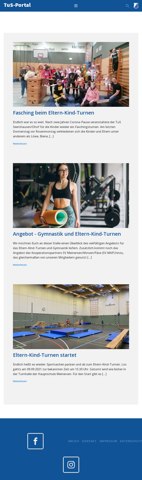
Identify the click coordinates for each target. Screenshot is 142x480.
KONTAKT (89, 441)
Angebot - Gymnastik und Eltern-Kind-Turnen (67, 234)
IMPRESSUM (108, 441)
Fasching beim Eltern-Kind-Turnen (53, 113)
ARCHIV (73, 441)
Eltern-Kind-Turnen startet (44, 355)
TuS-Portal (17, 4)
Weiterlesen (20, 143)
